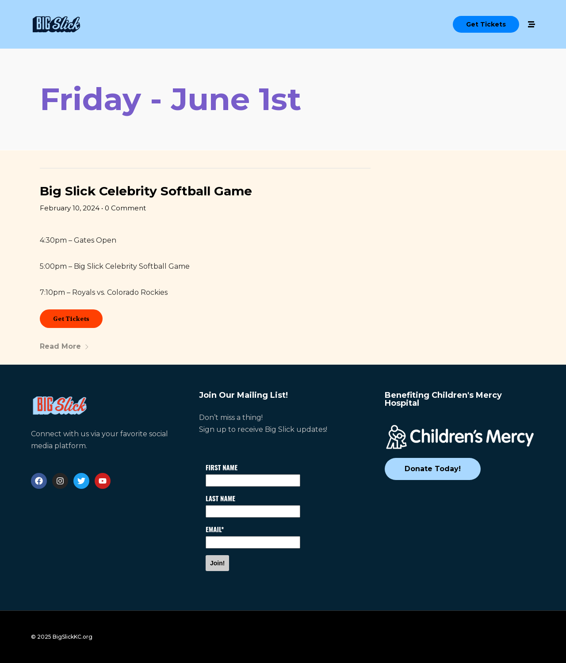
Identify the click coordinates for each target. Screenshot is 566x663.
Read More (64, 346)
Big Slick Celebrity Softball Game (146, 190)
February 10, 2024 (69, 208)
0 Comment (125, 208)
